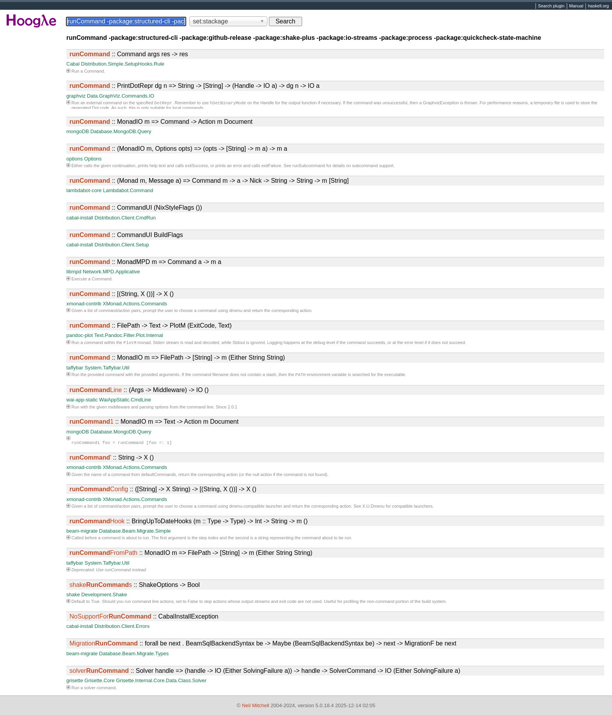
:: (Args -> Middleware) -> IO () (139, 391)
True (95, 603)
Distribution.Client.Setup (121, 245)
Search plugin (551, 6)
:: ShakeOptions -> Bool (134, 586)
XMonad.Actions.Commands (135, 304)
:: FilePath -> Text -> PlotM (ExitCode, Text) (150, 325)
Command (94, 71)
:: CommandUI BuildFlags (126, 235)
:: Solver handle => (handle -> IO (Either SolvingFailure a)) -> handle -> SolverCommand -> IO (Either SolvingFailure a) (264, 672)
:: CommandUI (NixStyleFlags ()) (135, 207)
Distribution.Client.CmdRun (125, 218)
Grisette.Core (99, 682)
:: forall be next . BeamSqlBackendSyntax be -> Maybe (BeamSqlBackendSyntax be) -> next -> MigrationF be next (262, 645)
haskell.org (598, 6)
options (74, 159)
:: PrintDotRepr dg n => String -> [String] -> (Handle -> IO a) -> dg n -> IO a (194, 85)
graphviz (75, 96)
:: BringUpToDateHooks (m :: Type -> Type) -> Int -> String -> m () (188, 522)
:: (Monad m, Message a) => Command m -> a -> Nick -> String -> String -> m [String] (209, 180)
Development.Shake (104, 596)
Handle (267, 103)
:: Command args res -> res (128, 54)
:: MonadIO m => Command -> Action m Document (161, 121)
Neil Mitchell (255, 706)
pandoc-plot (79, 335)
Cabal (73, 64)
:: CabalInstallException (143, 618)
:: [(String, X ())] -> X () (121, 294)
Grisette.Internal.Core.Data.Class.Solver (161, 682)
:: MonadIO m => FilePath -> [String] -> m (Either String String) (177, 358)
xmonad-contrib (83, 304)
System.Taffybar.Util (107, 368)
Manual (576, 6)
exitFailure (271, 165)
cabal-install (79, 218)
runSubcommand (308, 165)
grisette (74, 682)
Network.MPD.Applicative (111, 272)
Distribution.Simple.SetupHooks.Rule (122, 64)
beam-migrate (82, 532)
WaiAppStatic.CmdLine (125, 401)
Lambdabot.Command (128, 190)
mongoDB (77, 131)
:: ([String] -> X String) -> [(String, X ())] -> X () (162, 490)
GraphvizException (441, 103)
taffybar (74, 368)
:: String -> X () (111, 459)
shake (73, 596)
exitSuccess (196, 165)
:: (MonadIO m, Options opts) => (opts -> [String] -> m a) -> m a (178, 148)
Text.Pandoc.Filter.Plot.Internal (128, 335)
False (193, 603)
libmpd (73, 272)
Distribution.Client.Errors (121, 628)
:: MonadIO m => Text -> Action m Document (153, 423)
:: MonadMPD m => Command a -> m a (145, 262)
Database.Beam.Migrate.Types (134, 655)
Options (93, 159)
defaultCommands (158, 476)
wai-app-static (82, 401)
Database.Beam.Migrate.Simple (135, 532)
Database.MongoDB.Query (120, 131)
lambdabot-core (83, 190)
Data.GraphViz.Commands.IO (120, 96)
